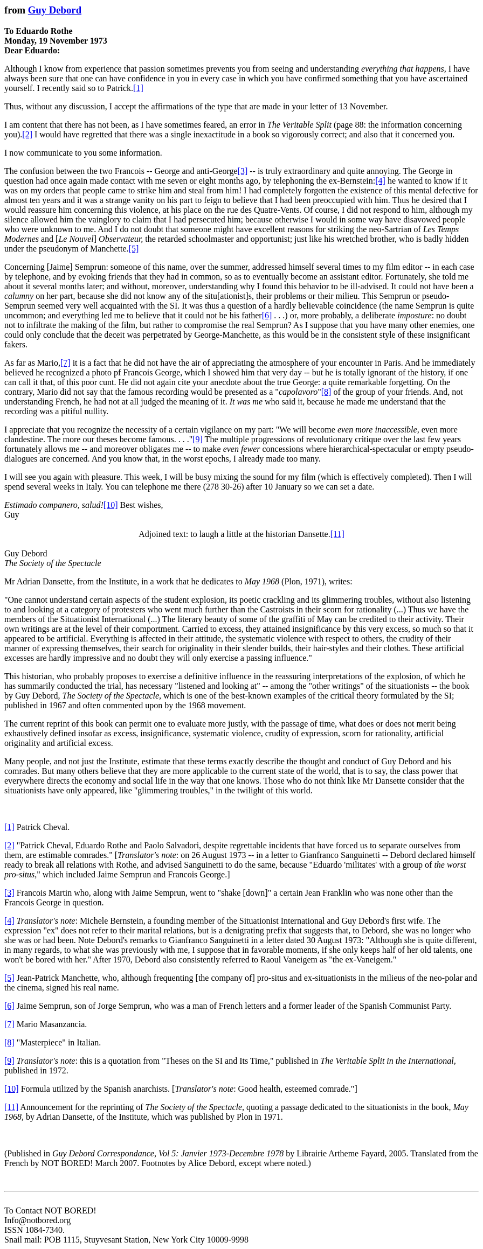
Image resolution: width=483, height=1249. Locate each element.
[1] (138, 88)
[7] (65, 362)
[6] (267, 315)
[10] (111, 505)
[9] (197, 439)
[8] (326, 391)
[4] (380, 180)
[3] (243, 171)
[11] (337, 534)
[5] (134, 248)
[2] (27, 134)
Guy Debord (54, 10)
